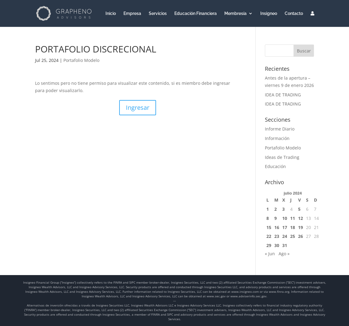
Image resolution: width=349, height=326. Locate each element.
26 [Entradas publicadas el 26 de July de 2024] (300, 236)
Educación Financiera (195, 13)
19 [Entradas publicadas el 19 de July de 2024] (300, 227)
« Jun (270, 253)
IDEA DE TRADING (283, 95)
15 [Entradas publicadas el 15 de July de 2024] (268, 227)
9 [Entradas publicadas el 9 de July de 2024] (275, 218)
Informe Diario (279, 129)
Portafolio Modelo (81, 60)
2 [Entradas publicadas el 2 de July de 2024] (275, 209)
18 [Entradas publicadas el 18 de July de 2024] (292, 227)
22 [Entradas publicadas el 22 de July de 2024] (268, 236)
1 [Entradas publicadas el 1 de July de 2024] (267, 209)
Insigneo (268, 13)
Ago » (284, 253)
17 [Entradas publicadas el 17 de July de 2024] (284, 227)
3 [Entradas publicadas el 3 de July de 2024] (283, 209)
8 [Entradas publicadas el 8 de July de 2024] (267, 218)
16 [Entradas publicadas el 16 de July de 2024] (276, 227)
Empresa (132, 13)
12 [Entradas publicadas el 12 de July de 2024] (300, 218)
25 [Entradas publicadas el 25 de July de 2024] (292, 236)
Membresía (235, 13)
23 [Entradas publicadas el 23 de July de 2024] (276, 236)
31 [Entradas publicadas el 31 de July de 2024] (284, 245)
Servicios (158, 13)
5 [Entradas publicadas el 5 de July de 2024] (299, 209)
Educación (275, 166)
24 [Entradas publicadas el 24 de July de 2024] (284, 236)
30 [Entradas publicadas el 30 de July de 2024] (276, 245)
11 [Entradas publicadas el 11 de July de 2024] (292, 218)
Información (277, 138)
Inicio (110, 13)
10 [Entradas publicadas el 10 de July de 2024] (284, 218)
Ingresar (137, 107)
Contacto (294, 13)
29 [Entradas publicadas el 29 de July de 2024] (268, 245)
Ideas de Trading (282, 157)
